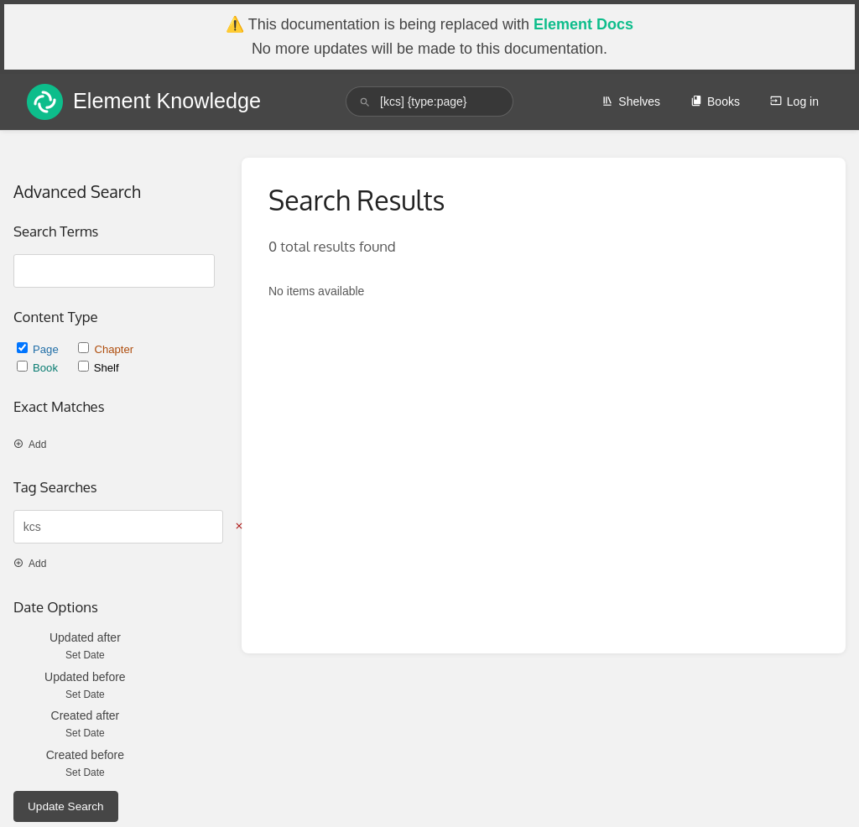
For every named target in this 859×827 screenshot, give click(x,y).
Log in (794, 101)
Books (715, 101)
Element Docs (583, 24)
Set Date (85, 655)
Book (39, 367)
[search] (429, 101)
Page (39, 349)
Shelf (98, 367)
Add (29, 444)
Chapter (105, 349)
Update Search (66, 806)
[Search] (365, 102)
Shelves (630, 101)
